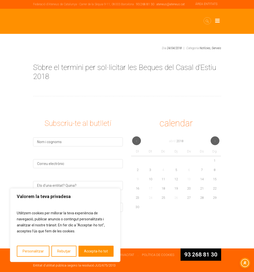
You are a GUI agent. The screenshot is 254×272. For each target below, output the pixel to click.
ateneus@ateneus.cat (170, 4)
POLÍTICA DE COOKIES (158, 255)
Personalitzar (33, 251)
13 (189, 179)
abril (176, 141)
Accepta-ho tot (96, 251)
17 (150, 188)
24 (150, 198)
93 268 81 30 (145, 4)
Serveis (216, 48)
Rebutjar (64, 251)
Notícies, (205, 48)
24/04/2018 (174, 48)
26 (176, 198)
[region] (65, 225)
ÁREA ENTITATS (206, 4)
